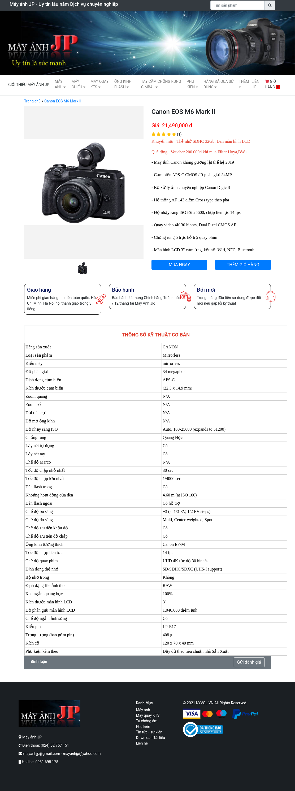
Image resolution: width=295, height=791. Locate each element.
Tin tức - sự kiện (149, 732)
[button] (33, 190)
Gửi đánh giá (249, 662)
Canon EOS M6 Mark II (62, 101)
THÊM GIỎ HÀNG (243, 264)
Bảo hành (123, 290)
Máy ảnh (60, 84)
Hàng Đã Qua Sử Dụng (218, 84)
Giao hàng (39, 290)
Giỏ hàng (272, 84)
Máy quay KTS (99, 84)
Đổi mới (206, 290)
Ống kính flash (123, 84)
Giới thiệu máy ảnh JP (28, 85)
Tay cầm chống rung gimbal (161, 84)
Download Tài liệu (150, 738)
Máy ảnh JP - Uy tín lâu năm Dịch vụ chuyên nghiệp (64, 4)
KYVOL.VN (205, 703)
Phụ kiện (192, 84)
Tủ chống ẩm (147, 721)
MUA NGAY (179, 264)
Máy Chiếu (78, 84)
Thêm (244, 84)
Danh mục (144, 703)
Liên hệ (255, 84)
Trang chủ (32, 101)
